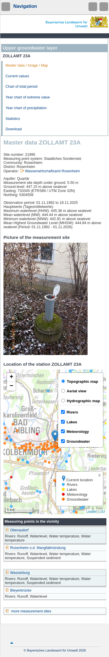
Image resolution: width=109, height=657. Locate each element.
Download (13, 129)
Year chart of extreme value (27, 97)
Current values (17, 76)
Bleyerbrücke (18, 590)
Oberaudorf (17, 530)
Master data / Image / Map (26, 65)
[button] (55, 436)
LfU (102, 512)
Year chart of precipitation (26, 108)
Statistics (12, 119)
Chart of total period (21, 87)
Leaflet (91, 512)
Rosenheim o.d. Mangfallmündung (35, 548)
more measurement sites (31, 611)
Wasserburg (17, 573)
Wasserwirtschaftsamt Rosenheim (52, 171)
